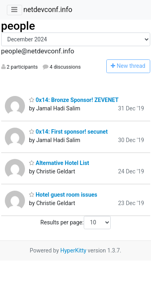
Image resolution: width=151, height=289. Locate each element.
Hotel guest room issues (63, 194)
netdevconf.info (47, 10)
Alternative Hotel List (59, 163)
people (18, 26)
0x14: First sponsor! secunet (68, 131)
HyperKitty (73, 250)
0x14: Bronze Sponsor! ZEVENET (73, 100)
